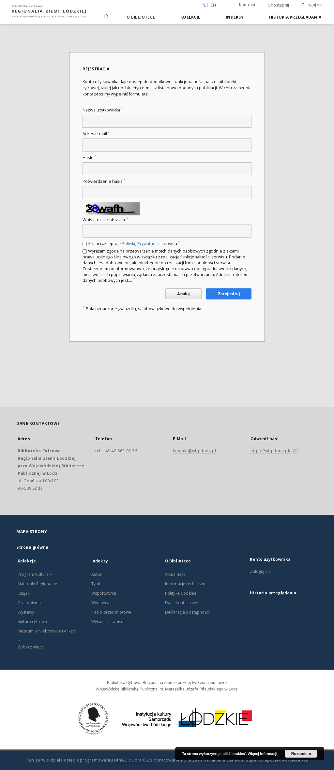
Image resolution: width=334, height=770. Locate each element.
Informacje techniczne (185, 584)
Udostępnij (278, 5)
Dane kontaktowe (181, 602)
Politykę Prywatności (141, 243)
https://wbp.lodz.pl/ (270, 451)
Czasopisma (29, 602)
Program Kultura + (35, 574)
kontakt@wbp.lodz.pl (194, 451)
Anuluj (183, 293)
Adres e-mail (96, 134)
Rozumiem (301, 753)
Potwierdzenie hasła (104, 181)
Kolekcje (190, 17)
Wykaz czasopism (108, 621)
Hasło (89, 157)
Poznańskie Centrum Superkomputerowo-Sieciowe (254, 760)
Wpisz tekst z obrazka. (106, 220)
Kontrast (247, 4)
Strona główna (32, 547)
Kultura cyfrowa (32, 621)
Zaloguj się (312, 4)
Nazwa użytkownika (103, 110)
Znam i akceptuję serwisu (134, 243)
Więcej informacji (262, 754)
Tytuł (95, 584)
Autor (96, 574)
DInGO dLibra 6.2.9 (133, 760)
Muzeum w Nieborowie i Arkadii (47, 631)
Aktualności (176, 574)
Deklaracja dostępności (187, 612)
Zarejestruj (229, 293)
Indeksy (235, 17)
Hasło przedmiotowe (111, 612)
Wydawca (100, 602)
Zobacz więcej (31, 647)
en (213, 5)
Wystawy (26, 612)
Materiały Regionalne (37, 584)
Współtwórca (103, 593)
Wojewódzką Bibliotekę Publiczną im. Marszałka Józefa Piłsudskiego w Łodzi (167, 689)
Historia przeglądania (295, 17)
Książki (24, 593)
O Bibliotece (141, 17)
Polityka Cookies (180, 593)
